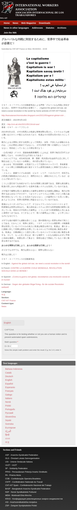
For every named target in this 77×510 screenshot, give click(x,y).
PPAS (7, 472)
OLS (7, 458)
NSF (7, 492)
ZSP (7, 505)
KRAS (8, 499)
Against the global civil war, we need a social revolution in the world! (41, 263)
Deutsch (9, 376)
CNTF (7, 482)
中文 (3, 295)
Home (7, 23)
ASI (6, 502)
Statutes (50, 28)
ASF (7, 455)
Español (9, 383)
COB (7, 478)
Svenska (9, 424)
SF (6, 468)
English (8, 380)
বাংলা (7, 438)
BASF (7, 489)
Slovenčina (10, 416)
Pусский (9, 413)
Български (10, 427)
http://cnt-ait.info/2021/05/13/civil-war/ (23, 124)
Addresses (37, 28)
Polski (8, 405)
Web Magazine (28, 23)
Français (9, 391)
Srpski (8, 420)
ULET (7, 465)
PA (6, 475)
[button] (13, 322)
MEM (7, 495)
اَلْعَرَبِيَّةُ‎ (8, 431)
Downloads (44, 23)
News (15, 23)
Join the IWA (10, 32)
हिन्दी (7, 435)
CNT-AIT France (8, 300)
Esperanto (10, 387)
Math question (11, 342)
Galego (8, 394)
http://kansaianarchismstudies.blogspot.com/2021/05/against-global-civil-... (33, 115)
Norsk (8, 402)
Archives (61, 28)
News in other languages (16, 28)
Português (10, 409)
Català (8, 373)
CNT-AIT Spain (11, 485)
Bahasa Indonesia (13, 369)
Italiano (8, 398)
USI (7, 462)
